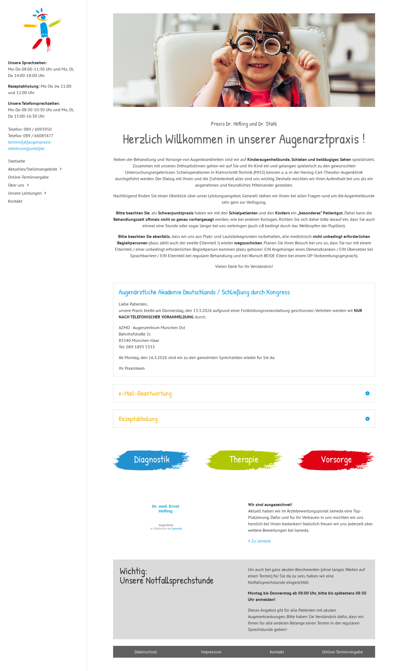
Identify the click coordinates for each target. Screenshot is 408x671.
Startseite (16, 161)
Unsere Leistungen (25, 193)
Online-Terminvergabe (28, 177)
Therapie (244, 459)
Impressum (211, 651)
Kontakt (15, 201)
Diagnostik (152, 459)
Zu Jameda (261, 540)
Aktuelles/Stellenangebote (32, 169)
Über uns (16, 185)
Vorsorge (336, 459)
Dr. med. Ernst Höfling (165, 508)
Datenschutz (145, 651)
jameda (177, 528)
